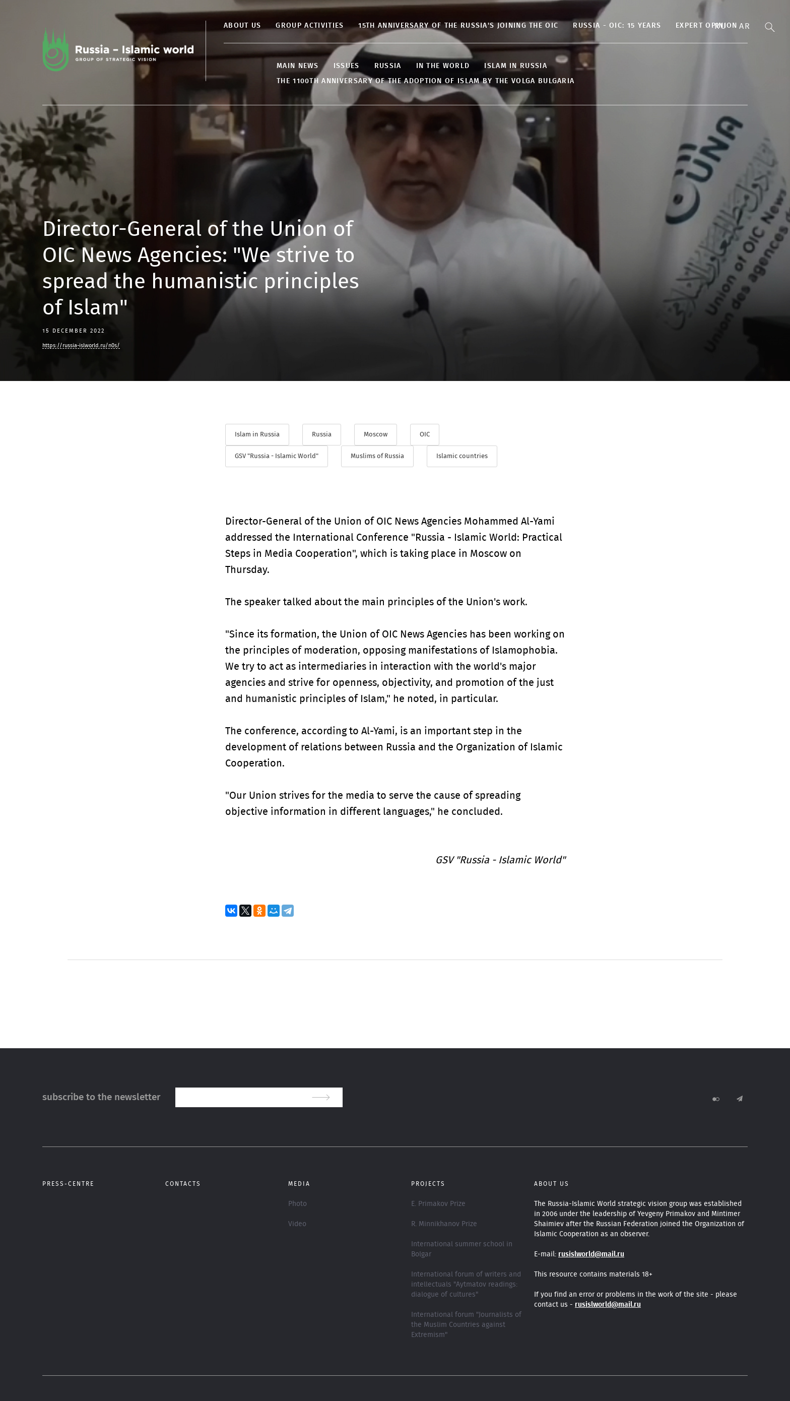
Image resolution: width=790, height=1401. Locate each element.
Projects (428, 1184)
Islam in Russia (515, 66)
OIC (425, 434)
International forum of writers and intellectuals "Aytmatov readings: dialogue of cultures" (466, 1284)
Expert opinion (706, 25)
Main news (298, 66)
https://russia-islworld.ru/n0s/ (81, 345)
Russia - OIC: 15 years (617, 25)
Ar (744, 26)
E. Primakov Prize (438, 1203)
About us (242, 25)
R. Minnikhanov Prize (444, 1224)
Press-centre (68, 1184)
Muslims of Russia (377, 456)
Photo (297, 1203)
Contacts (183, 1184)
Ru (720, 26)
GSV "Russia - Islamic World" (276, 456)
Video (297, 1224)
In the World (443, 66)
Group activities (310, 25)
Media (299, 1184)
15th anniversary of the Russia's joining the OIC (458, 25)
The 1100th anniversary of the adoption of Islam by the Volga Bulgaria (425, 81)
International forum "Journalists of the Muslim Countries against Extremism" (466, 1325)
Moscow (375, 434)
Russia (388, 66)
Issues (347, 66)
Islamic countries (462, 456)
